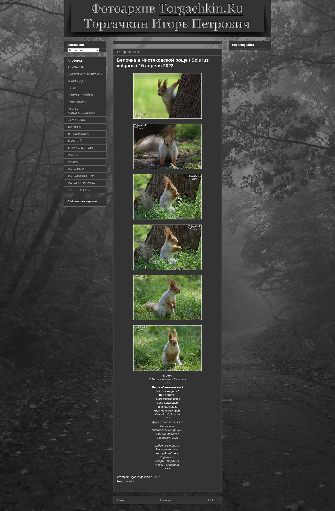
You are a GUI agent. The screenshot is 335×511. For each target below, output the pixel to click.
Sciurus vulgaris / (167, 433)
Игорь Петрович (167, 461)
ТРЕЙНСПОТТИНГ (81, 147)
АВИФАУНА (76, 67)
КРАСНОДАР (77, 81)
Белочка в (167, 426)
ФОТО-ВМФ (76, 169)
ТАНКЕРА (74, 126)
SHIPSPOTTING (79, 189)
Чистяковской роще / (167, 430)
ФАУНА (129, 481)
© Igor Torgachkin (167, 464)
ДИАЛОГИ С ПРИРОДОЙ (85, 74)
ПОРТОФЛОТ (77, 102)
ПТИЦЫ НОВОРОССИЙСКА (81, 111)
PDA (210, 500)
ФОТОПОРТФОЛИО (81, 182)
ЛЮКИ (72, 88)
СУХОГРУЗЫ (76, 119)
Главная (165, 500)
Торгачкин (167, 457)
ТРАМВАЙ (75, 141)
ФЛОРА (73, 162)
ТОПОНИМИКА (78, 134)
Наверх (122, 500)
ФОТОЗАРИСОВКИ (81, 176)
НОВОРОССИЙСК (80, 95)
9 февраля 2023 (167, 437)
